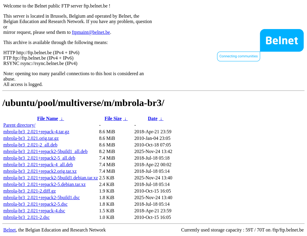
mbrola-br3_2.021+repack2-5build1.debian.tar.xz (50, 177)
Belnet (9, 229)
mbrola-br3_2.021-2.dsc (26, 217)
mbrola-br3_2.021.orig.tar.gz (31, 138)
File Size (113, 118)
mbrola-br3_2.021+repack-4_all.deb (38, 164)
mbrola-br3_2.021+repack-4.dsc (34, 210)
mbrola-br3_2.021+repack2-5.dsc (35, 204)
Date (152, 118)
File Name (47, 118)
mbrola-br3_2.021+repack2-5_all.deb (39, 158)
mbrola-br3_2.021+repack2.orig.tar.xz (40, 171)
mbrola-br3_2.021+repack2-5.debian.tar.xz (44, 184)
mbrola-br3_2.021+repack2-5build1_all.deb (45, 151)
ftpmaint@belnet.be (91, 32)
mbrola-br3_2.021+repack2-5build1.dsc (41, 197)
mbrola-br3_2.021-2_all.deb (30, 144)
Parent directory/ (19, 125)
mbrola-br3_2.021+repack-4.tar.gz (36, 131)
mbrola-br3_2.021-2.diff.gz (29, 190)
